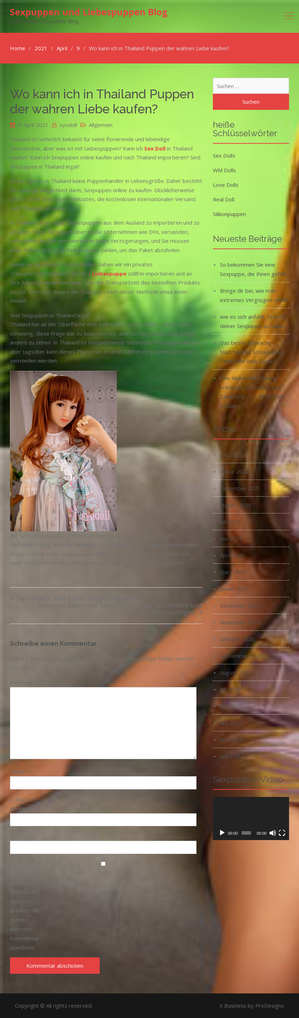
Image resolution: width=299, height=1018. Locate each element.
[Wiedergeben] (222, 833)
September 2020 (241, 655)
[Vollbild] (281, 833)
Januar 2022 (234, 471)
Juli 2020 (230, 689)
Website (20, 836)
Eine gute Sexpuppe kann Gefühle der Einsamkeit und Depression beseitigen (119, 609)
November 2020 (240, 622)
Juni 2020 (231, 706)
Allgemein (100, 124)
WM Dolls (224, 170)
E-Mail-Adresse (22, 804)
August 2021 (235, 504)
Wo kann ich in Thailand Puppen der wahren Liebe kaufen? (102, 101)
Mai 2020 (231, 722)
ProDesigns (269, 1005)
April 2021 (232, 555)
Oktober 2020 (237, 639)
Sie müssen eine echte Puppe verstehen (78, 598)
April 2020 (232, 739)
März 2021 (233, 571)
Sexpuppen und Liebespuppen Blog (89, 12)
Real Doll (223, 199)
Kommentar (26, 682)
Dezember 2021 (240, 488)
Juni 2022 (231, 454)
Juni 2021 (231, 538)
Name (19, 771)
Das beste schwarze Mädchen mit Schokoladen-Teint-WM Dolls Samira (252, 352)
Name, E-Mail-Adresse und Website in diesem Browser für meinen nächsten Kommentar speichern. (27, 910)
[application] (251, 818)
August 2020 (235, 672)
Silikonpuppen (229, 214)
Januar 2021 (234, 588)
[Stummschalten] (272, 833)
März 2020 (233, 756)
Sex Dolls (224, 155)
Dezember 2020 (240, 605)
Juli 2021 (230, 521)
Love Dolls (225, 184)
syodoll (68, 124)
